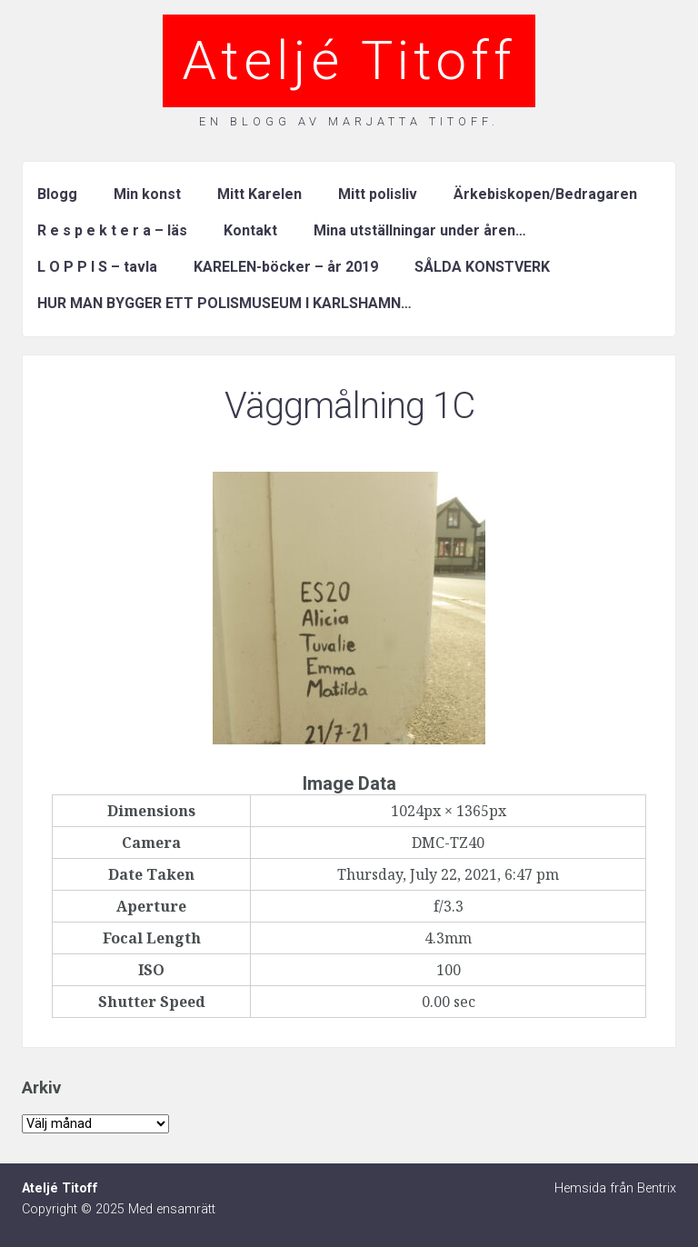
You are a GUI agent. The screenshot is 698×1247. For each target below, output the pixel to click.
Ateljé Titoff (349, 60)
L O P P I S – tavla (97, 266)
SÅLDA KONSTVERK (482, 266)
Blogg (57, 194)
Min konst (147, 194)
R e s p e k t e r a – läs (112, 230)
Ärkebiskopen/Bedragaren (545, 194)
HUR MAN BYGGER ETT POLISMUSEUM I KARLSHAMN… (224, 303)
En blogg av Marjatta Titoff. (349, 121)
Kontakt (250, 230)
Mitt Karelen (259, 194)
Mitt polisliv (377, 194)
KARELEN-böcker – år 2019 (286, 266)
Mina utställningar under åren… (420, 230)
